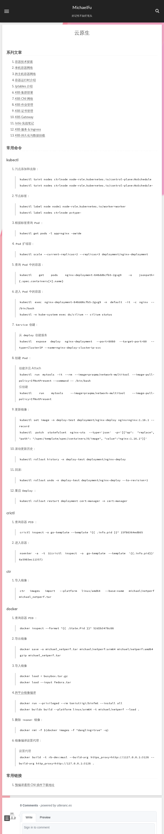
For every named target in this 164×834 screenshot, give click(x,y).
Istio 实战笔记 (24, 123)
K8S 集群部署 (24, 92)
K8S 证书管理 (24, 110)
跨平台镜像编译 (25, 692)
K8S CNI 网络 (24, 98)
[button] (6, 11)
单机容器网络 (24, 67)
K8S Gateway (24, 117)
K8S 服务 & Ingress (28, 129)
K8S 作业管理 (24, 104)
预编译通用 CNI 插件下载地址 (34, 784)
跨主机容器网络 (25, 73)
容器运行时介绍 (25, 80)
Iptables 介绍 (24, 86)
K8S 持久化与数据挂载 (30, 135)
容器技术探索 (24, 61)
